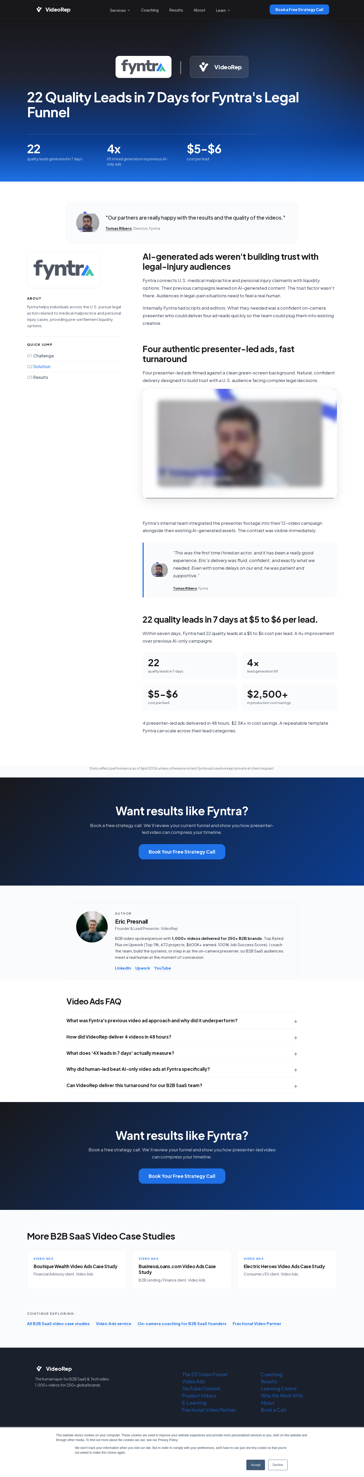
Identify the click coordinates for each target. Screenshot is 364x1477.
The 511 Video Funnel (205, 1374)
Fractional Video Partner (257, 1323)
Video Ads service (113, 1323)
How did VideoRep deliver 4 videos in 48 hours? (118, 1037)
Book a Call (273, 1410)
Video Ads (193, 1381)
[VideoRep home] (53, 9)
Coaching (272, 1374)
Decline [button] (278, 1465)
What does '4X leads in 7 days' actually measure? (120, 1053)
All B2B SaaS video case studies (58, 1323)
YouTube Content (201, 1388)
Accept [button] (256, 1465)
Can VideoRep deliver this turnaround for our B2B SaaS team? (134, 1085)
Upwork (142, 968)
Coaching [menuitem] (150, 10)
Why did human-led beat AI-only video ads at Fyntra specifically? (138, 1069)
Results (37, 377)
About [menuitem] (199, 10)
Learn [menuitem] (223, 10)
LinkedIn (123, 968)
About (267, 1403)
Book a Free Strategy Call (299, 9)
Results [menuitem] (176, 10)
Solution (38, 366)
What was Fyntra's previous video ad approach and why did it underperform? (151, 1020)
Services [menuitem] (120, 10)
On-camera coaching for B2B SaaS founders (182, 1323)
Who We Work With (282, 1396)
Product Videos (199, 1396)
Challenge (40, 356)
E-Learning (194, 1403)
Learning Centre (279, 1388)
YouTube (162, 968)
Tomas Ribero (119, 228)
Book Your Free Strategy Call (182, 852)
